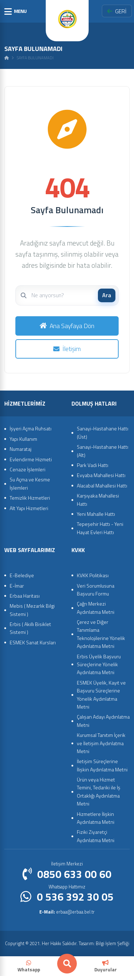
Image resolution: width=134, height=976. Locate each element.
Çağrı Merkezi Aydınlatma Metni (95, 607)
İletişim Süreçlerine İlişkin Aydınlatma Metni (102, 765)
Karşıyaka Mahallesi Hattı (98, 499)
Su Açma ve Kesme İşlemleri (30, 483)
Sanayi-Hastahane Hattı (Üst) (102, 432)
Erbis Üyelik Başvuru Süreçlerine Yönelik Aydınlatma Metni (99, 664)
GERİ (116, 11)
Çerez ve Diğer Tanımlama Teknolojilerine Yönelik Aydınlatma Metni (101, 634)
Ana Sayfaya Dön (67, 326)
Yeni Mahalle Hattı (96, 514)
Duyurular (105, 966)
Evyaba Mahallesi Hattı (101, 475)
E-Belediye (22, 575)
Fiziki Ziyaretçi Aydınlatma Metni (95, 836)
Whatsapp (29, 966)
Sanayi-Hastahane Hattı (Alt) (102, 450)
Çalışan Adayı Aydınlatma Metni (103, 720)
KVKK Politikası (93, 575)
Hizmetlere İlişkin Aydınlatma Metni (95, 818)
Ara (106, 295)
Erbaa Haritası (25, 595)
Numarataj (20, 449)
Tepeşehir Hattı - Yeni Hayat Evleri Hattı (100, 528)
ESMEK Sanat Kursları (33, 642)
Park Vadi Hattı (92, 465)
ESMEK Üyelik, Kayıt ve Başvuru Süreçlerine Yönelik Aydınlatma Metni (101, 694)
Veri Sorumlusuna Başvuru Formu (95, 589)
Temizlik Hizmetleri (30, 497)
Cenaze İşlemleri (27, 469)
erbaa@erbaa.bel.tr (67, 911)
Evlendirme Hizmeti (31, 459)
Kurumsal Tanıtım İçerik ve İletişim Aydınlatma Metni (101, 743)
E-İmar (17, 585)
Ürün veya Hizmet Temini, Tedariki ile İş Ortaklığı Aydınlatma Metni (98, 791)
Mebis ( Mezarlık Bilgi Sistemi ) (32, 609)
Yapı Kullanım (23, 439)
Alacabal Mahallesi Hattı (102, 485)
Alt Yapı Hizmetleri (29, 508)
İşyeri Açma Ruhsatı (30, 428)
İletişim (67, 349)
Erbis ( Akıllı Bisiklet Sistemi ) (30, 628)
